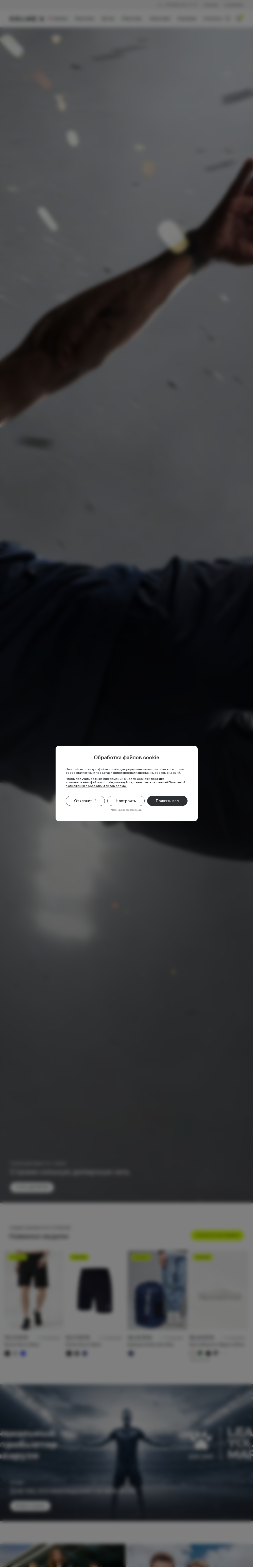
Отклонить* (85, 801)
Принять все (167, 801)
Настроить (126, 801)
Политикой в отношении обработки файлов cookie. (125, 784)
